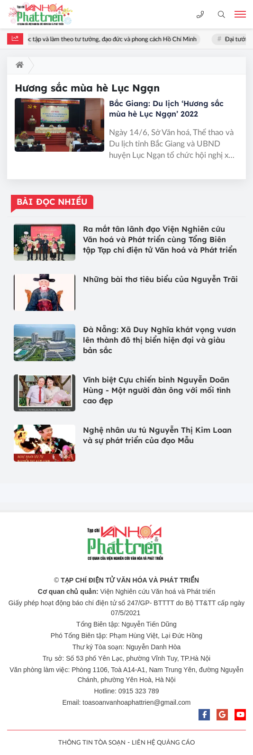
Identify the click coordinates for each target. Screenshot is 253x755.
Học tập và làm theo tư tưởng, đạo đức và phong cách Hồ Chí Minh (110, 39)
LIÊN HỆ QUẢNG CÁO (163, 743)
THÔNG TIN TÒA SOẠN (92, 743)
